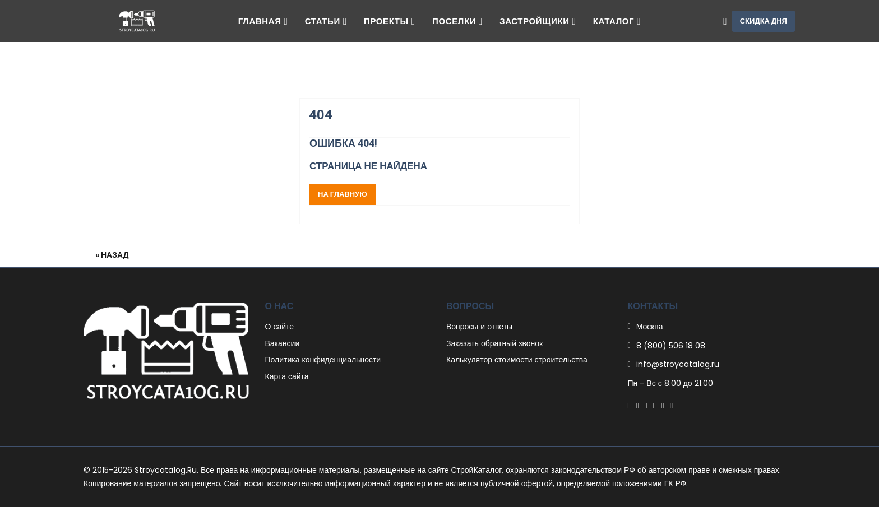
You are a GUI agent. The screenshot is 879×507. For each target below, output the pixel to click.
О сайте (279, 326)
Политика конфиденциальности (323, 359)
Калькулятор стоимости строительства (516, 359)
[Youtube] (671, 405)
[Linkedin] (654, 405)
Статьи (326, 21)
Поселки (457, 21)
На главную (342, 194)
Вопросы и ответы (479, 326)
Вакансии (282, 343)
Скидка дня (763, 21)
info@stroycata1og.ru (677, 364)
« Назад (112, 255)
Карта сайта (287, 376)
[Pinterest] (646, 405)
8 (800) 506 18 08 (670, 345)
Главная (263, 21)
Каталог (617, 21)
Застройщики (537, 21)
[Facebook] (629, 405)
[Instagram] (662, 405)
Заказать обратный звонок (494, 343)
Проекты (389, 21)
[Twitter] (637, 405)
